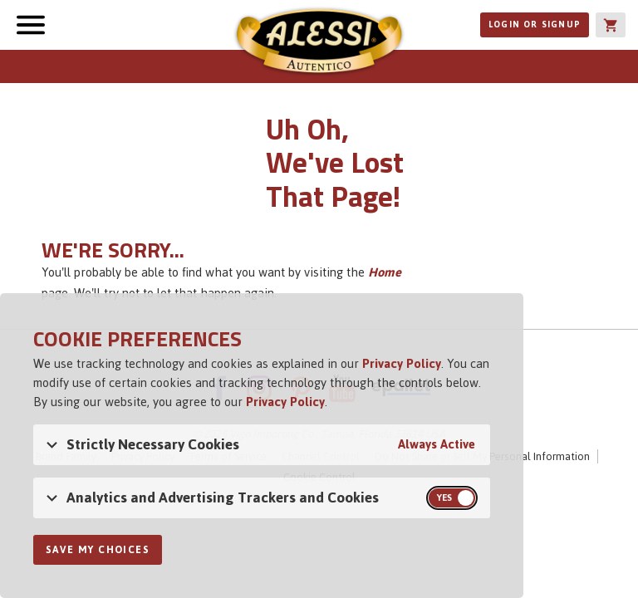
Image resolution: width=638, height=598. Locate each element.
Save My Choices (98, 550)
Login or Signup (534, 24)
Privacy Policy (401, 363)
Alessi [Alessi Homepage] (319, 43)
